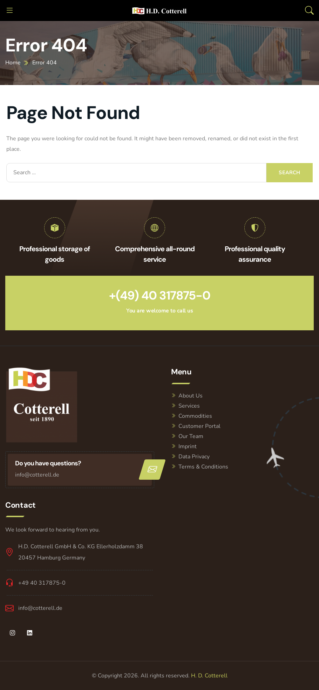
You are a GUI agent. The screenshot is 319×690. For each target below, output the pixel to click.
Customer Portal (199, 426)
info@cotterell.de (37, 475)
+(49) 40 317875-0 (159, 295)
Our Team (190, 436)
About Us (190, 396)
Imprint (187, 446)
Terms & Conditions (203, 467)
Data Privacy (194, 456)
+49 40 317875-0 (42, 583)
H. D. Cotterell (209, 676)
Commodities (195, 416)
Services (189, 406)
